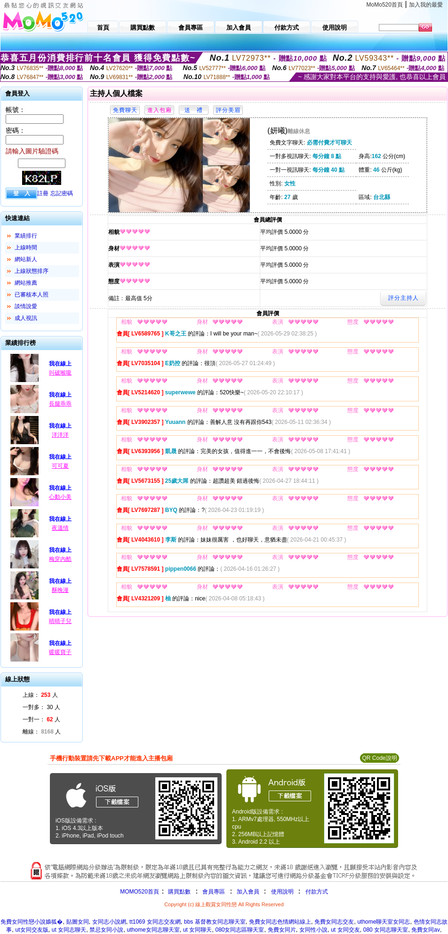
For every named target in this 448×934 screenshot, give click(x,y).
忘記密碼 (61, 193)
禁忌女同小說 (106, 929)
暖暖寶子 (60, 652)
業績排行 (26, 235)
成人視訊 (26, 318)
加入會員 (248, 891)
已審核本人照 (31, 294)
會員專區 (213, 891)
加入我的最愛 (426, 4)
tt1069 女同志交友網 (155, 921)
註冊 (42, 193)
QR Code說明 (379, 758)
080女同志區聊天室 (239, 929)
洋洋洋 (60, 434)
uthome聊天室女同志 (383, 921)
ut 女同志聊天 (69, 929)
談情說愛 (26, 306)
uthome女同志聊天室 (153, 929)
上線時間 (26, 247)
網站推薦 (26, 282)
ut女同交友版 (32, 929)
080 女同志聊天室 (385, 929)
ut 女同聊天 (197, 929)
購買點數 (179, 891)
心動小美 (60, 497)
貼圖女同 (77, 921)
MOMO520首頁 (139, 891)
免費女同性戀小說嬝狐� (31, 921)
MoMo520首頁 (385, 4)
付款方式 (316, 891)
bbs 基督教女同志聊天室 (215, 921)
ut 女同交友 (345, 929)
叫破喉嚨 (60, 372)
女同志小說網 (109, 921)
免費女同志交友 (334, 921)
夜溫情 (60, 528)
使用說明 (282, 891)
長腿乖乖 (60, 403)
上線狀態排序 (31, 271)
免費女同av (425, 929)
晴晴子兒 (60, 621)
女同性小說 (313, 929)
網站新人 (26, 259)
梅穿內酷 (60, 559)
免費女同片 (282, 929)
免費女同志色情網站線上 (280, 921)
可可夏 (60, 466)
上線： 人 (40, 695)
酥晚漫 (60, 590)
